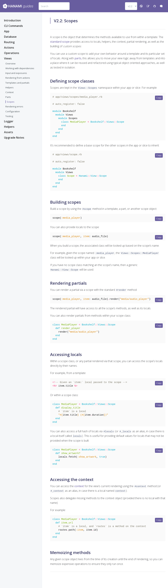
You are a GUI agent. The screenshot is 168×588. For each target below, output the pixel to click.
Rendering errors (14, 106)
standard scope (60, 41)
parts (78, 58)
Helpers (9, 87)
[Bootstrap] (18, 6)
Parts (8, 97)
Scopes (10, 101)
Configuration (12, 111)
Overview (10, 63)
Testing (9, 116)
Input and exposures (16, 73)
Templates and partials (17, 82)
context (79, 493)
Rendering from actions (17, 77)
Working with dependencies (19, 68)
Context (9, 92)
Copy (158, 97)
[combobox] (54, 6)
